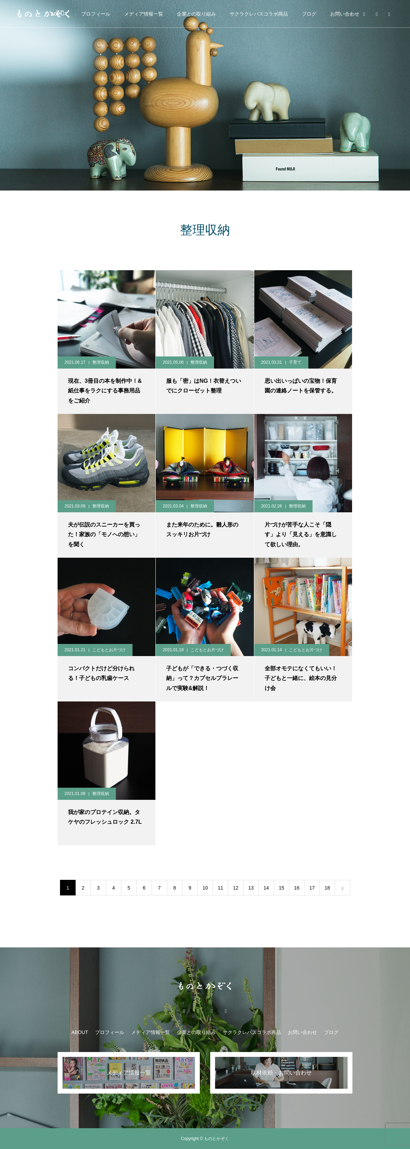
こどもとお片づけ (109, 649)
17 (312, 888)
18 (327, 888)
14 (266, 888)
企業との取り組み (196, 14)
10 (205, 888)
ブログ (309, 14)
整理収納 (100, 362)
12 (236, 888)
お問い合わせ (344, 14)
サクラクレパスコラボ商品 (259, 14)
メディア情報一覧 (143, 14)
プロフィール (95, 14)
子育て (295, 362)
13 (251, 888)
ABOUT (79, 1032)
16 (297, 888)
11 (220, 888)
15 (281, 888)
